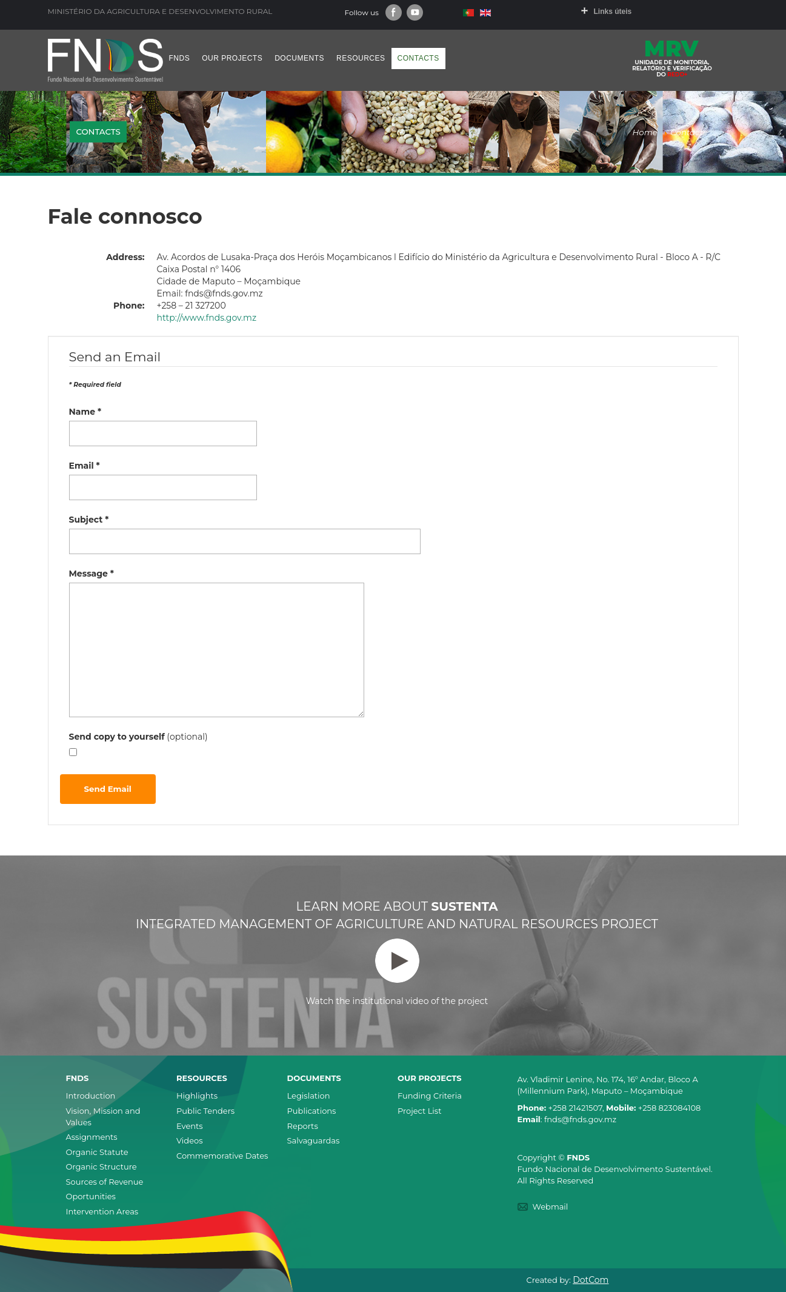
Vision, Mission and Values (103, 1116)
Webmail (550, 1206)
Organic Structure (101, 1166)
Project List (419, 1111)
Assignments (92, 1137)
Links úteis (613, 11)
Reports (302, 1126)
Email (84, 465)
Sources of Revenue (105, 1182)
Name (85, 411)
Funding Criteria (430, 1095)
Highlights (197, 1095)
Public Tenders (205, 1111)
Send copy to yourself (117, 736)
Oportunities (91, 1196)
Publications (311, 1111)
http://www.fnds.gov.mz (207, 317)
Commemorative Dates (222, 1155)
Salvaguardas (313, 1140)
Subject (89, 519)
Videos (189, 1140)
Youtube (415, 12)
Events (189, 1126)
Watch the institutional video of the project (397, 972)
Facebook (393, 12)
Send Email (108, 789)
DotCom (590, 1279)
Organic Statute (97, 1152)
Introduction (91, 1095)
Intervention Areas (102, 1211)
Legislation (308, 1095)
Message (91, 573)
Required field (95, 385)
